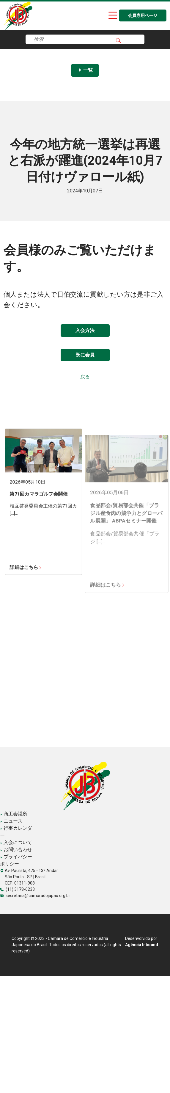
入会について (16, 842)
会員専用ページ (142, 15)
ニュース (11, 821)
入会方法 (85, 330)
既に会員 (85, 355)
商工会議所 (13, 814)
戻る (85, 376)
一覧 (85, 70)
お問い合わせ (16, 849)
